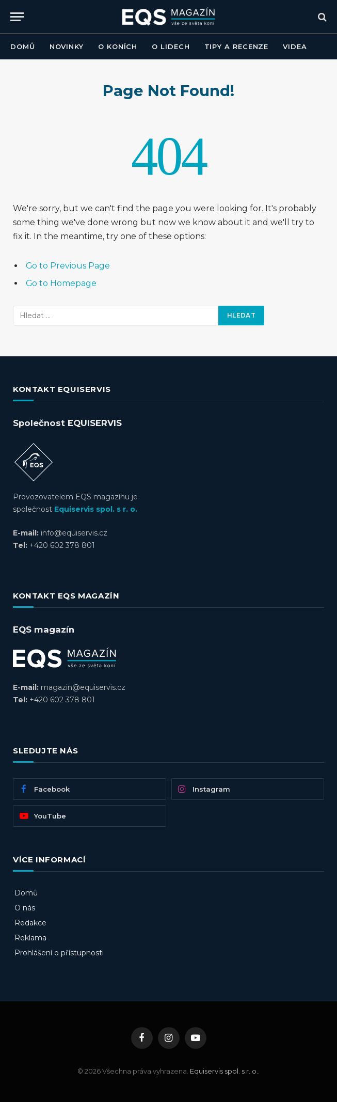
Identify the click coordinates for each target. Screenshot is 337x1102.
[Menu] (17, 16)
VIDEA (295, 46)
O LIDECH (170, 46)
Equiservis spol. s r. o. (95, 509)
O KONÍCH (117, 46)
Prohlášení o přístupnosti (59, 952)
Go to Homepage (61, 283)
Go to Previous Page (68, 266)
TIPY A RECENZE (236, 46)
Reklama (30, 937)
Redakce (30, 922)
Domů (26, 893)
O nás (24, 907)
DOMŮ (22, 46)
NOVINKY (67, 46)
